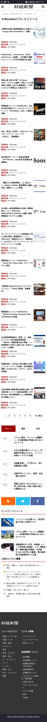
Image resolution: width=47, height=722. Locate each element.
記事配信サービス (30, 673)
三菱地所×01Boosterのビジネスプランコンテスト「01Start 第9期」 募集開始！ (16, 288)
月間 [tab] (38, 429)
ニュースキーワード (31, 640)
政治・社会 (7, 656)
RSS (24, 694)
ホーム (5, 14)
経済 (4, 650)
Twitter (25, 697)
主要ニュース (8, 640)
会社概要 (26, 657)
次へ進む (38, 416)
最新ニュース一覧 (10, 636)
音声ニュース (28, 643)
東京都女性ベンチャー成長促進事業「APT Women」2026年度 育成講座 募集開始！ (16, 159)
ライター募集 (28, 691)
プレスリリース (16, 14)
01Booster (13, 42)
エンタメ (6, 666)
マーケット (7, 646)
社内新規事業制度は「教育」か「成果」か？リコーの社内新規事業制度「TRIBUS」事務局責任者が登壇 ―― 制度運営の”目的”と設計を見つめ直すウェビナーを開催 (17, 342)
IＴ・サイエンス (9, 659)
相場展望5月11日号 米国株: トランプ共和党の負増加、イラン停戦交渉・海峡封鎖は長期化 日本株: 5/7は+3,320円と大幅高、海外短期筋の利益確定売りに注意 (31, 549)
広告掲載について (30, 660)
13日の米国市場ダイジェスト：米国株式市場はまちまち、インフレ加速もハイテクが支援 (28, 452)
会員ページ (40, 2)
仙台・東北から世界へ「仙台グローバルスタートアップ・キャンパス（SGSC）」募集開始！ (17, 134)
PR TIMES (11, 47)
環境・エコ (7, 669)
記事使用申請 (28, 669)
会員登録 (30, 2)
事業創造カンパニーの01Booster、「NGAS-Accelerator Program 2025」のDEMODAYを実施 (16, 314)
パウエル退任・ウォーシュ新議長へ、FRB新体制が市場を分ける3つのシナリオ (28, 440)
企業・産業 (7, 643)
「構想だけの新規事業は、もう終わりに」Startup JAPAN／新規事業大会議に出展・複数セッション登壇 (17, 185)
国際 (4, 676)
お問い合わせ (28, 682)
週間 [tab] (23, 429)
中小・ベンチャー (10, 673)
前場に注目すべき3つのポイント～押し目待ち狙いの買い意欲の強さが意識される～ (28, 486)
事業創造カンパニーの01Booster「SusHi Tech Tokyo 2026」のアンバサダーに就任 (17, 263)
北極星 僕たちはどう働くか (17, 590)
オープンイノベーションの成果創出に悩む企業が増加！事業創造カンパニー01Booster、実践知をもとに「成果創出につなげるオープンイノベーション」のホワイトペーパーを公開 (17, 239)
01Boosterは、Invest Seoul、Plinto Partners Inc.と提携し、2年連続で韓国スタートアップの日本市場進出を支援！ (17, 57)
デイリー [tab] (8, 429)
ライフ (5, 663)
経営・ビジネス (9, 653)
